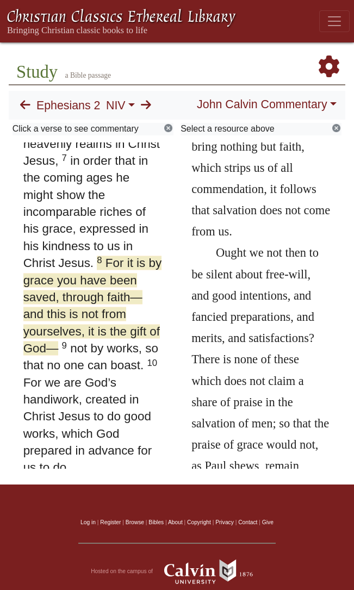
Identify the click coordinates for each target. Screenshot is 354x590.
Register (110, 522)
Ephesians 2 (68, 105)
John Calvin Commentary (262, 104)
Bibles (156, 522)
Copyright (199, 522)
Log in (88, 522)
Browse (135, 522)
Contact (247, 522)
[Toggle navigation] (334, 21)
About (175, 522)
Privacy (224, 522)
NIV (116, 105)
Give (268, 522)
